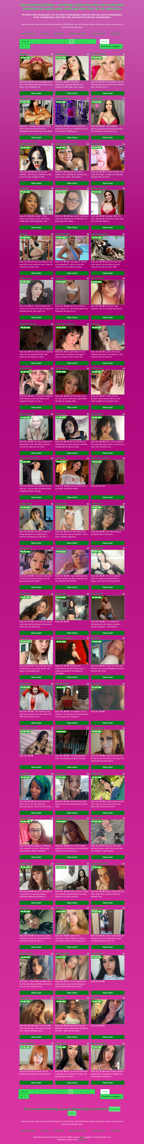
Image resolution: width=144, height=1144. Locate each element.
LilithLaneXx (26, 548)
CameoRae (96, 144)
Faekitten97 (96, 504)
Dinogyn (59, 728)
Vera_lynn (24, 638)
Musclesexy (25, 98)
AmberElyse (97, 98)
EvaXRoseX (61, 1043)
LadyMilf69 (60, 458)
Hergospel (60, 908)
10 (82, 41)
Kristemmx (60, 594)
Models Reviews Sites (77, 33)
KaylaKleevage (62, 234)
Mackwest (96, 998)
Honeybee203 (97, 278)
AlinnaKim (60, 278)
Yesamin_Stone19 (28, 728)
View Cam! (36, 93)
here (82, 1137)
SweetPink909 (62, 953)
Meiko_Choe (97, 773)
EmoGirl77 (96, 683)
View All (25, 41)
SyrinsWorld (25, 683)
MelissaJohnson (99, 188)
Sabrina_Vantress (63, 638)
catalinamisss (26, 818)
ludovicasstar (26, 278)
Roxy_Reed (96, 818)
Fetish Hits (83, 1140)
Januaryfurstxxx (99, 54)
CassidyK (24, 188)
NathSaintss (25, 594)
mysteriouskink (62, 98)
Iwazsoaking (61, 54)
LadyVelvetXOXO (99, 863)
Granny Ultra (115, 33)
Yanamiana (25, 998)
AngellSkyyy (97, 953)
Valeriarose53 (26, 953)
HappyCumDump (28, 324)
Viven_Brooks (62, 188)
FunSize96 (60, 773)
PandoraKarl (97, 414)
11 (88, 41)
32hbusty (24, 54)
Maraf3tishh (61, 504)
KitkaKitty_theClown (65, 324)
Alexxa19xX (61, 548)
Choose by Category (111, 46)
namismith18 (26, 504)
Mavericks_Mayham (100, 458)
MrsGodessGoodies (64, 818)
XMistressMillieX (99, 1043)
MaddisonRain (62, 683)
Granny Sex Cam (98, 33)
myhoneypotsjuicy (100, 234)
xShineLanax (97, 368)
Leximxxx (95, 324)
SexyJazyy (60, 414)
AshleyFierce (26, 863)
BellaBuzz (96, 638)
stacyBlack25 (97, 908)
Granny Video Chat (28, 33)
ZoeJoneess (97, 594)
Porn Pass (45, 33)
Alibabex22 (60, 998)
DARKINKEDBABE (29, 144)
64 (22, 46)
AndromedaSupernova (66, 144)
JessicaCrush (62, 368)
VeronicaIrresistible (29, 458)
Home (104, 41)
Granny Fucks (58, 33)
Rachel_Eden (97, 548)
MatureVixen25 (27, 414)
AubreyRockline (27, 1043)
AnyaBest (60, 863)
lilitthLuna (24, 908)
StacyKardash (98, 728)
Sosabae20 (25, 773)
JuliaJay (24, 234)
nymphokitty (26, 368)
